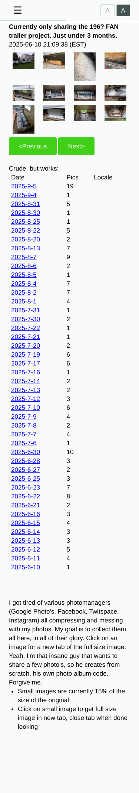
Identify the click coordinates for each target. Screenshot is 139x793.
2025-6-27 (25, 469)
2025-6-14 (25, 531)
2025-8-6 (24, 266)
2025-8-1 (24, 301)
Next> (76, 146)
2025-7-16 (25, 372)
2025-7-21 (25, 336)
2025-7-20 (25, 345)
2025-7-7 (24, 434)
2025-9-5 (24, 186)
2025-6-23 (25, 487)
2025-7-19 (25, 354)
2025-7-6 (24, 443)
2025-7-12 (25, 398)
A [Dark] (123, 10)
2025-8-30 (25, 212)
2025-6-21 (25, 505)
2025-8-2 (24, 292)
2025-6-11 (25, 558)
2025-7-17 (25, 363)
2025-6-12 (25, 549)
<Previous (33, 146)
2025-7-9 (24, 416)
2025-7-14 (25, 381)
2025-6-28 (25, 460)
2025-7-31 (25, 310)
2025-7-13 (25, 390)
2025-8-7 (24, 257)
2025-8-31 (25, 203)
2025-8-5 (24, 274)
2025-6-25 (25, 478)
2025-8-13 (25, 248)
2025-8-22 (25, 230)
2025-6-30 (25, 452)
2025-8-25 (25, 221)
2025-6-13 (25, 540)
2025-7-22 (25, 328)
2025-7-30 (25, 319)
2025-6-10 (25, 567)
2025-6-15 (25, 522)
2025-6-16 (25, 514)
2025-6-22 (25, 496)
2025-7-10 (25, 407)
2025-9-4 (24, 195)
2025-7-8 (24, 425)
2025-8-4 (24, 283)
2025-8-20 (25, 239)
